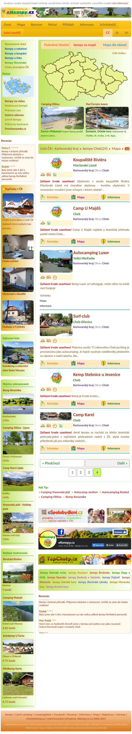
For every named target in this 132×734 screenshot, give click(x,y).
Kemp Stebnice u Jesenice (96, 374)
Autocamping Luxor (91, 252)
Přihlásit (68, 25)
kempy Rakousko (99, 727)
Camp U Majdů (87, 208)
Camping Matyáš (12, 597)
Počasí (52, 25)
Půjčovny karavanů (16, 124)
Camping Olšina (51, 497)
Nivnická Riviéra (12, 559)
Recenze (36, 25)
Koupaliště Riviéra (89, 159)
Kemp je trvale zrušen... (70, 396)
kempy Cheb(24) (97, 148)
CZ (107, 33)
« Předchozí (51, 463)
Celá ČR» (47, 148)
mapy (41, 727)
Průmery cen (13, 110)
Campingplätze (43, 714)
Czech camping (23, 714)
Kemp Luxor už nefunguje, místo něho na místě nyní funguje (84, 286)
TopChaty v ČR (14, 189)
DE (117, 33)
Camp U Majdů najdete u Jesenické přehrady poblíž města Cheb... (84, 232)
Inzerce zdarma (14, 115)
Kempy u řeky (13, 58)
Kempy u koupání (15, 53)
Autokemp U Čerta (13, 636)
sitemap (121, 714)
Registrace (108, 714)
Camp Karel (83, 414)
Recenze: (6, 140)
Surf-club (81, 316)
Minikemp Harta (12, 668)
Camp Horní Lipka (13, 468)
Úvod (7, 25)
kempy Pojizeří (111, 577)
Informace (87, 25)
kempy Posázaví (78, 572)
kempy (9, 714)
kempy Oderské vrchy (53, 572)
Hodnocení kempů (16, 105)
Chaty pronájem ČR (17, 67)
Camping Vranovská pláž (55, 492)
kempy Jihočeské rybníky (93, 582)
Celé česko (118, 53)
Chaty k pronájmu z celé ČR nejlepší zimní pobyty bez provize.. (18, 211)
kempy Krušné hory (57, 587)
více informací (120, 3)
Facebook (59, 714)
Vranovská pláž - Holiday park (17, 507)
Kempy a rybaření (16, 48)
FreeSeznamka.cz (15, 128)
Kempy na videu (15, 101)
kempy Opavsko (57, 577)
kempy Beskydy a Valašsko (84, 577)
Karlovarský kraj (68, 148)
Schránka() (108, 25)
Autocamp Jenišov (86, 492)
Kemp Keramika (12, 390)
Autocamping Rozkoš (115, 492)
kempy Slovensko (15, 62)
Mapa (21, 25)
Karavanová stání (15, 44)
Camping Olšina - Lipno (16, 428)
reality (67, 724)
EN (126, 33)
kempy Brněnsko (100, 572)
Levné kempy (13, 119)
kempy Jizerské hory (64, 582)
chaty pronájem (61, 727)
